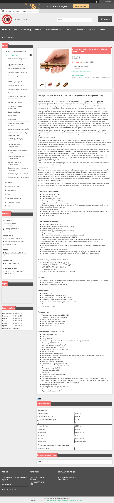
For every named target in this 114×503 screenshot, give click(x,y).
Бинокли (11, 93)
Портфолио (10, 206)
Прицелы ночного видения (17, 72)
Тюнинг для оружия (15, 102)
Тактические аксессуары (16, 68)
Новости (8, 182)
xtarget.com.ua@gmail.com (14, 241)
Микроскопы (12, 116)
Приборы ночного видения (17, 89)
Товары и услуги (21, 30)
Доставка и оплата (97, 30)
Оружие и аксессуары (15, 65)
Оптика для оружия (15, 82)
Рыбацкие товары (54, 30)
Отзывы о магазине (13, 198)
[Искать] (90, 20)
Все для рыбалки (14, 112)
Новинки (38, 30)
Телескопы (12, 119)
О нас (69, 30)
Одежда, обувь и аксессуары (18, 174)
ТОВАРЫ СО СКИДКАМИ (15, 51)
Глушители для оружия (16, 85)
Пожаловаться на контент (52, 501)
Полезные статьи (12, 186)
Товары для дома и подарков (18, 177)
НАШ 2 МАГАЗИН (8, 37)
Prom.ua (67, 499)
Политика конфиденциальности (72, 501)
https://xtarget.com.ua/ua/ (13, 238)
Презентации (10, 190)
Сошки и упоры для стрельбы (18, 129)
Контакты (80, 30)
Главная (6, 30)
